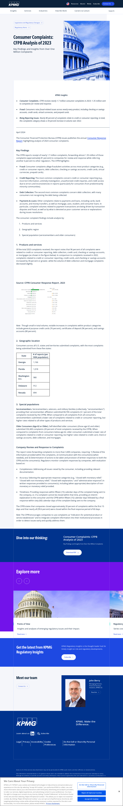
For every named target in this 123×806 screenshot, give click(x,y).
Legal (18, 742)
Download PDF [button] (72, 552)
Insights (13, 11)
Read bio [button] (94, 692)
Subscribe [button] (67, 657)
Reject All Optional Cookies (92, 793)
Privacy (26, 742)
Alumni (82, 4)
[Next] (27, 581)
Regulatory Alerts (22, 27)
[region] (61, 791)
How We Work (61, 11)
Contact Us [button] (22, 686)
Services (27, 11)
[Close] (119, 791)
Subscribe (96, 4)
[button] (67, 3)
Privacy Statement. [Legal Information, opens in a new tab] (53, 803)
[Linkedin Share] (32, 733)
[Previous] (19, 581)
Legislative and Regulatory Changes (28, 23)
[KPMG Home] (14, 4)
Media (89, 4)
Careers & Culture (82, 11)
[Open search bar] (110, 11)
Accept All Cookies (91, 799)
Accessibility (37, 742)
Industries (43, 11)
